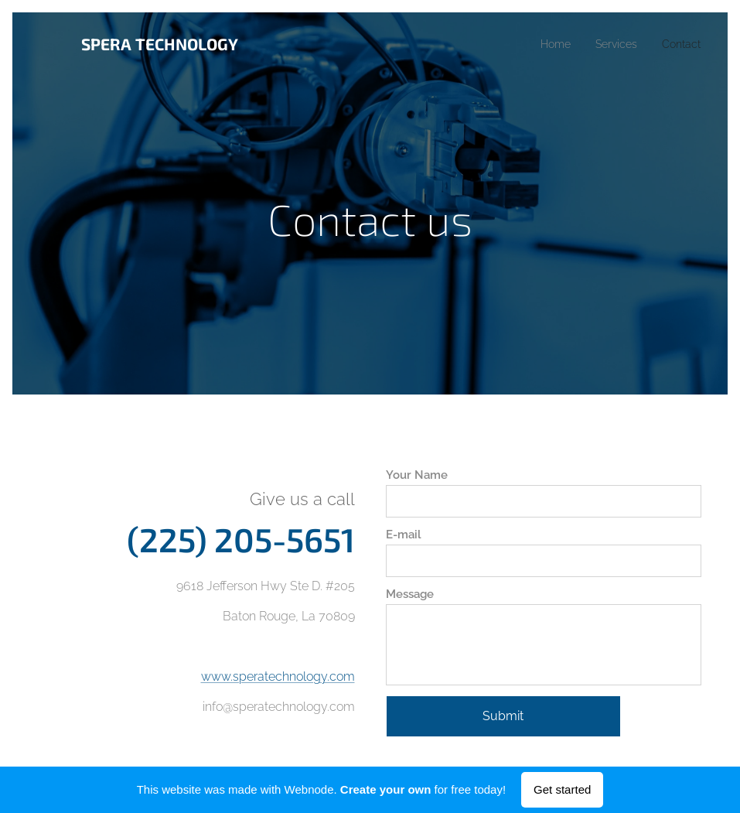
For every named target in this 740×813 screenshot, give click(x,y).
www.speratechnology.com (278, 675)
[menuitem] (546, 44)
